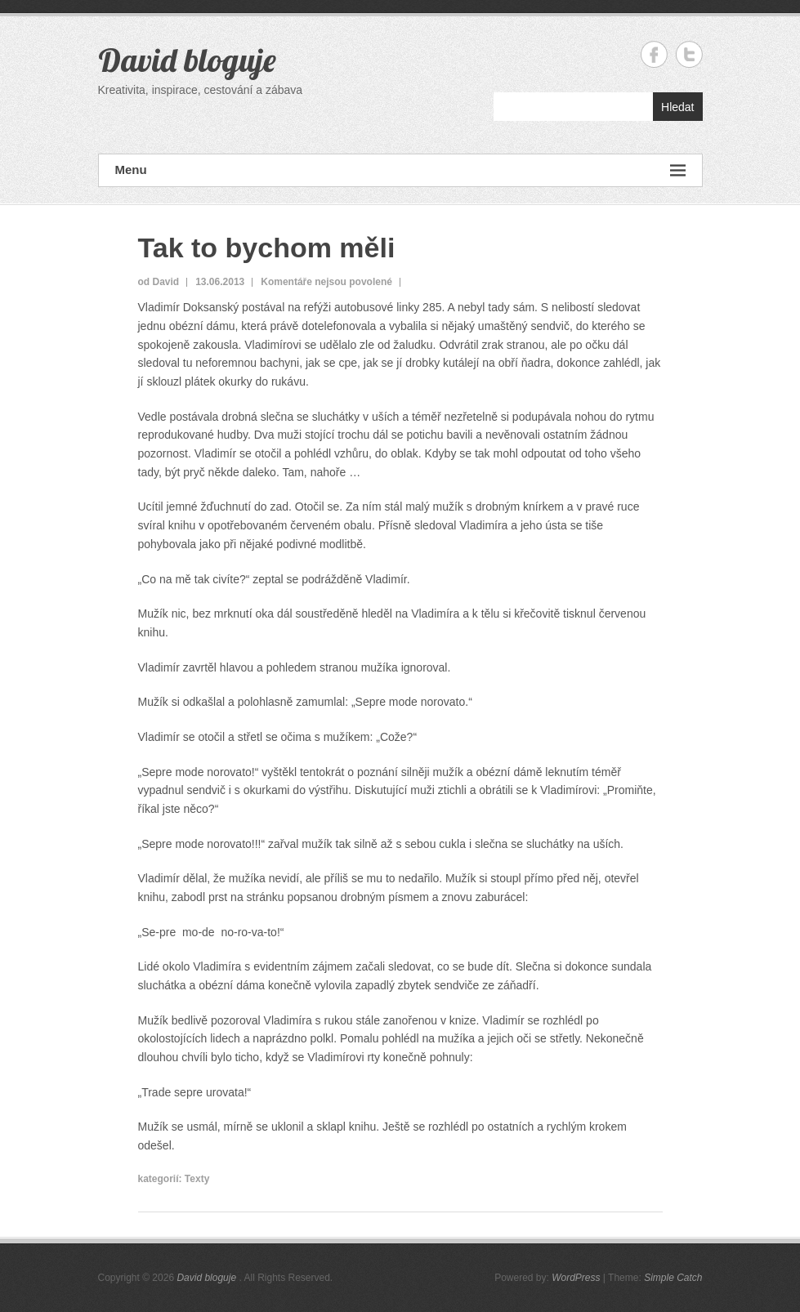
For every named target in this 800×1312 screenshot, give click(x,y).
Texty (197, 1179)
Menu (400, 170)
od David (159, 282)
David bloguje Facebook (654, 54)
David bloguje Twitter (689, 54)
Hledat (677, 107)
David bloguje (187, 59)
